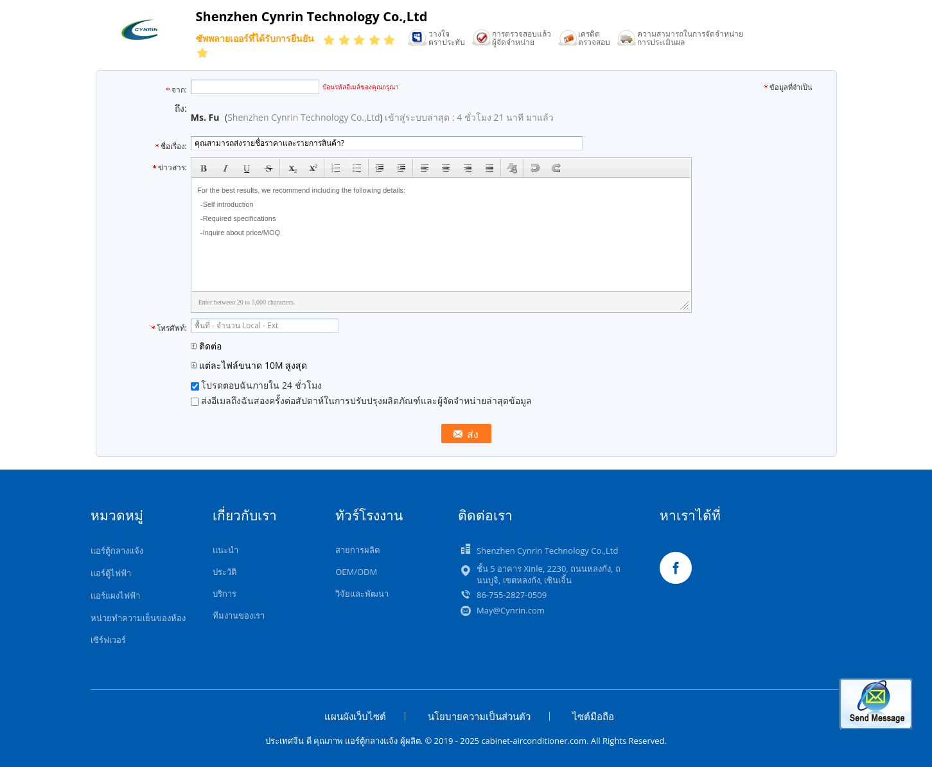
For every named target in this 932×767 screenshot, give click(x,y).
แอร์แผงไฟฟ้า (115, 595)
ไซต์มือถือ (593, 716)
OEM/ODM (356, 571)
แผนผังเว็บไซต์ (355, 716)
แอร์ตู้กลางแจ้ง (117, 550)
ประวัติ (224, 571)
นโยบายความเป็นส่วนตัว (479, 716)
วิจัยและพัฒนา (362, 593)
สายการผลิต (357, 550)
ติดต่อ (206, 346)
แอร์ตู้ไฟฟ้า (111, 573)
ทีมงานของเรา (239, 615)
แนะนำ (225, 550)
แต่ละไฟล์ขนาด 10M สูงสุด (249, 365)
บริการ (224, 593)
